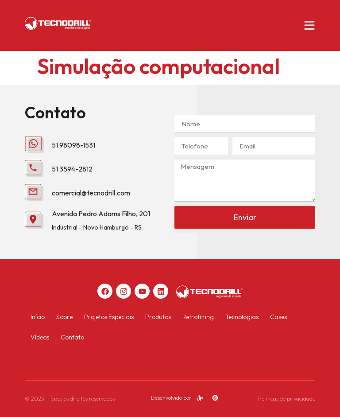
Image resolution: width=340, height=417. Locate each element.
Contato (72, 337)
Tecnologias (242, 317)
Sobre (64, 317)
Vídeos (40, 337)
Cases (278, 317)
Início (38, 317)
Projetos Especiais (109, 317)
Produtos (158, 317)
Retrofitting (198, 317)
